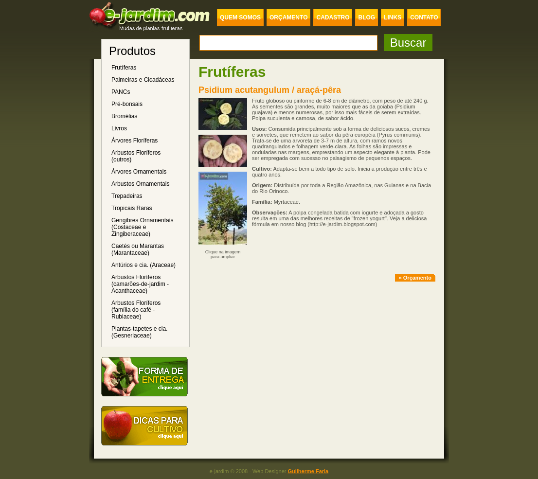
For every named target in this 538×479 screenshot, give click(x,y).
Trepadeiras (127, 196)
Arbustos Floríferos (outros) (136, 156)
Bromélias (124, 116)
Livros (119, 128)
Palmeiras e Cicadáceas (142, 79)
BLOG (366, 17)
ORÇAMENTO (288, 17)
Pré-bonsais (127, 104)
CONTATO (424, 17)
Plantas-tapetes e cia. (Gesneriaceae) (139, 332)
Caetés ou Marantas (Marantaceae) (137, 249)
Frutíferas (123, 67)
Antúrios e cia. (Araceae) (143, 265)
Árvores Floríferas (134, 140)
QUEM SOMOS (240, 17)
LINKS (392, 17)
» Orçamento (415, 278)
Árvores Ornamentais (138, 171)
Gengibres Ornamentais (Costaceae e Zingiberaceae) (142, 227)
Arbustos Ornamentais (140, 183)
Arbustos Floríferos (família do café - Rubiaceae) (136, 310)
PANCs (120, 92)
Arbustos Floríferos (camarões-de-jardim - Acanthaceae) (140, 284)
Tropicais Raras (131, 208)
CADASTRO (332, 17)
